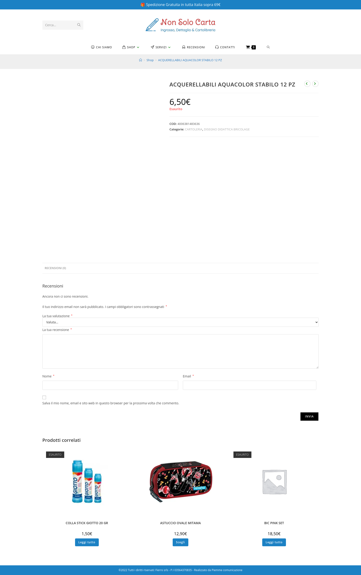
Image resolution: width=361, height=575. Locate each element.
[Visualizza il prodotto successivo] (315, 83)
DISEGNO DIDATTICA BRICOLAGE (227, 129)
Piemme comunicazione (227, 570)
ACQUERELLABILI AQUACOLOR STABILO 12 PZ (190, 60)
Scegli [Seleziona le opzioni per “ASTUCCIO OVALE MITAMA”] (180, 542)
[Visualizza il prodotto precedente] (307, 83)
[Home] (140, 60)
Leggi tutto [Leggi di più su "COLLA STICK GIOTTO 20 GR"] (87, 542)
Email (188, 376)
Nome (48, 376)
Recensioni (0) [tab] (55, 268)
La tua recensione (57, 330)
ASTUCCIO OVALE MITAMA (180, 523)
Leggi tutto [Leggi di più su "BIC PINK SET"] (274, 542)
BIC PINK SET (274, 523)
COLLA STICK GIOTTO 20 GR (87, 523)
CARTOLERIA (193, 129)
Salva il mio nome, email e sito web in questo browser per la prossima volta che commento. (110, 403)
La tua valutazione (57, 316)
